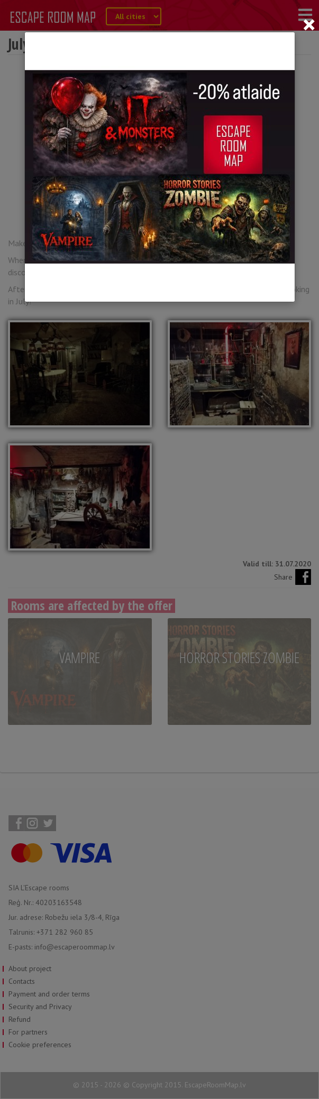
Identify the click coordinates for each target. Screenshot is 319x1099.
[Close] (309, 24)
